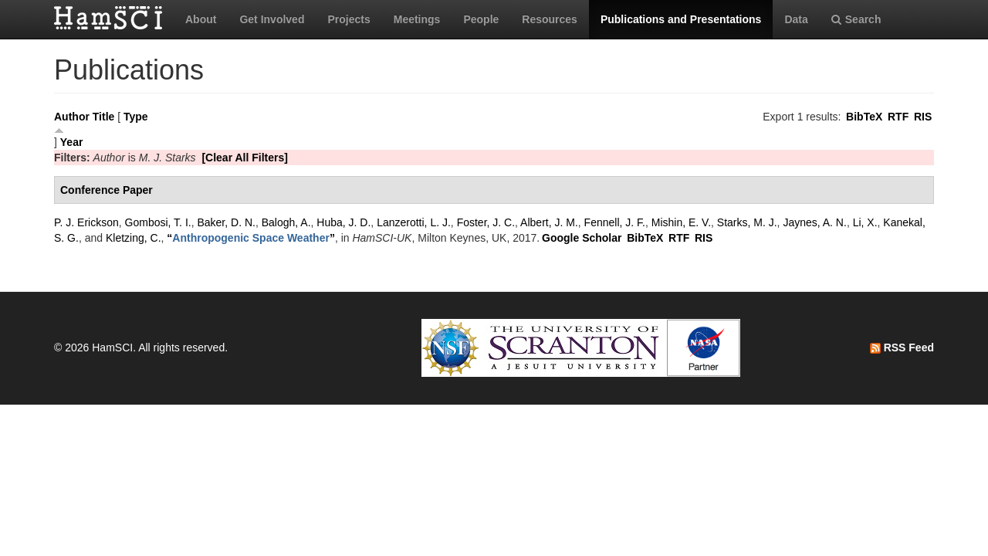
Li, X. (865, 222)
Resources (549, 19)
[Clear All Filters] (244, 157)
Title (104, 116)
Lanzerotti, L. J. (414, 222)
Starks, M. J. (747, 222)
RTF (898, 116)
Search (856, 19)
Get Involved (271, 19)
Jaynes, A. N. (814, 222)
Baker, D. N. (226, 222)
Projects (348, 19)
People (481, 19)
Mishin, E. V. (681, 222)
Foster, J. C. (486, 222)
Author (72, 116)
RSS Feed (902, 347)
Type (136, 116)
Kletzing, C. (133, 238)
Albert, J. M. (549, 222)
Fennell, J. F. (614, 222)
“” (251, 238)
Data (795, 19)
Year (71, 142)
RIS (923, 116)
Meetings (417, 19)
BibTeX (864, 116)
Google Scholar (581, 238)
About (200, 19)
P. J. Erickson (86, 222)
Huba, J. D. (343, 222)
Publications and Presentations (681, 19)
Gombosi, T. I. (158, 222)
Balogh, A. (286, 222)
